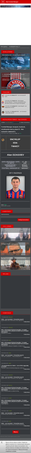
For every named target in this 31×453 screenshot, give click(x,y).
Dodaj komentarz (24, 220)
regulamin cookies (21, 451)
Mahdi (28, 87)
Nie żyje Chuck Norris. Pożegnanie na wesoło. (14, 258)
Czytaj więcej (27, 321)
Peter (20, 133)
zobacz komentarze (24, 122)
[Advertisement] (15, 28)
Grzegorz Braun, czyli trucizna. (10, 244)
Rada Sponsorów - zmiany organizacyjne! (13, 55)
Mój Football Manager (12, 2)
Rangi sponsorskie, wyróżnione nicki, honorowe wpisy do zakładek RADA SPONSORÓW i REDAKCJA (15, 58)
